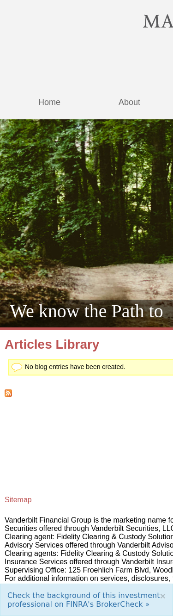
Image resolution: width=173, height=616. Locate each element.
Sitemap (18, 500)
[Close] (163, 596)
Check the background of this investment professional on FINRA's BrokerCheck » (83, 600)
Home (49, 102)
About (129, 102)
